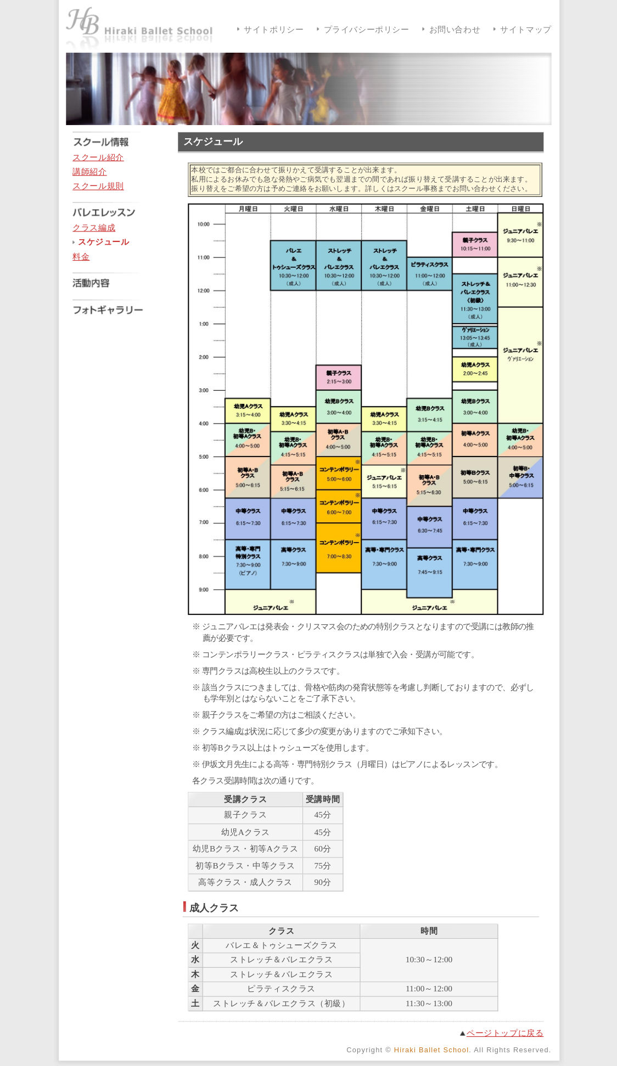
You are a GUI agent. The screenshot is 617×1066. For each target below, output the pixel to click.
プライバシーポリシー (366, 30)
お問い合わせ (454, 30)
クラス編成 (93, 228)
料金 (80, 257)
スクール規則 (98, 186)
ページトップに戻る (504, 1032)
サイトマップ (526, 30)
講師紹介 (89, 172)
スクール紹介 (98, 157)
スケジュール (103, 242)
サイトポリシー (274, 30)
